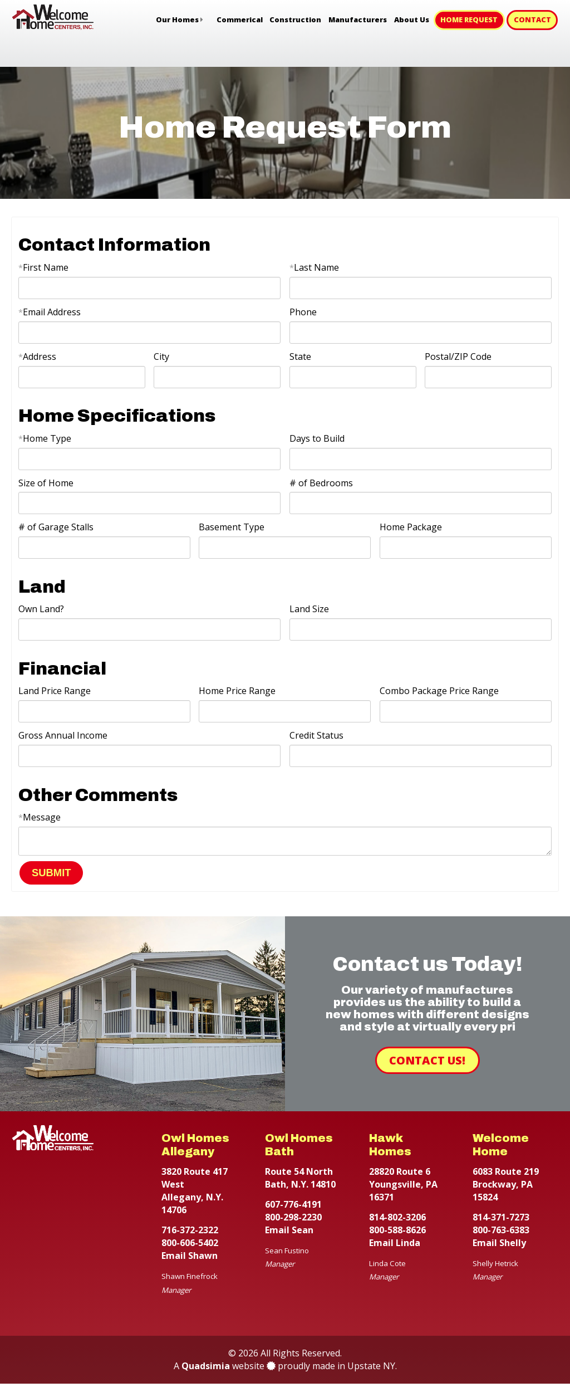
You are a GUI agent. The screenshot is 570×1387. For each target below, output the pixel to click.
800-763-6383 (501, 1233)
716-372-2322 (189, 1233)
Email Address (49, 312)
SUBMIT (51, 876)
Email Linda (394, 1246)
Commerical (240, 19)
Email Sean (289, 1233)
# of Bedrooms (321, 483)
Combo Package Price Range (439, 691)
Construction (295, 19)
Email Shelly (499, 1246)
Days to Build (317, 438)
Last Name (314, 267)
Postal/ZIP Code (458, 356)
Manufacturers (357, 19)
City (161, 356)
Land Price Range (54, 691)
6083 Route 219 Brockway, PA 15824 (506, 1188)
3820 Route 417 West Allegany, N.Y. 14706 (194, 1194)
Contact (532, 19)
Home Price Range (237, 691)
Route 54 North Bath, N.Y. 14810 (300, 1181)
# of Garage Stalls (56, 527)
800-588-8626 (397, 1233)
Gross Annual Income (62, 735)
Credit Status (316, 735)
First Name (43, 267)
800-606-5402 (189, 1246)
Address (37, 356)
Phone (303, 312)
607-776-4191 (293, 1208)
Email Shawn (189, 1259)
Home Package (411, 527)
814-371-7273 (501, 1220)
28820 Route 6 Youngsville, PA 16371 (403, 1188)
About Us (411, 19)
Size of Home (45, 483)
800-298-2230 (293, 1220)
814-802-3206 (397, 1220)
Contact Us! (427, 1063)
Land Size (309, 609)
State (300, 356)
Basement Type (231, 527)
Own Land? (41, 609)
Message (39, 817)
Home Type (44, 438)
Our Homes (177, 19)
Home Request (469, 19)
